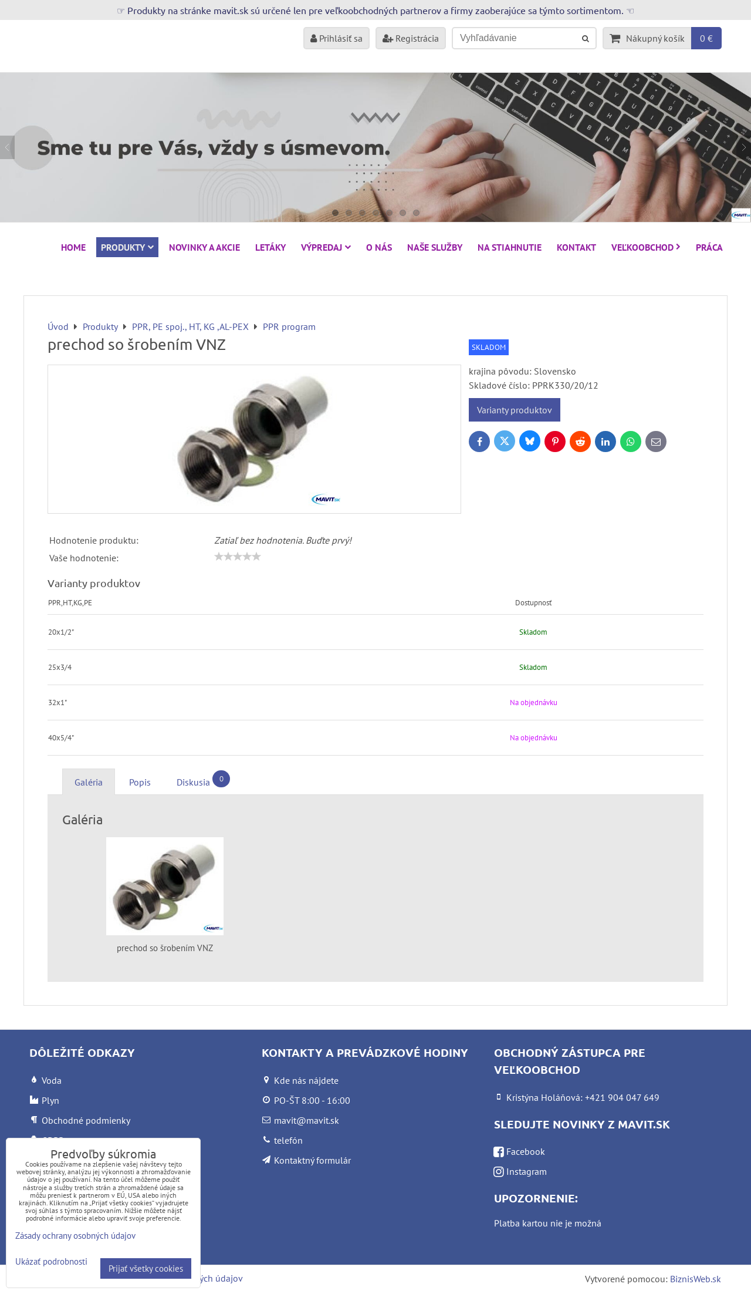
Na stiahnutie (510, 247)
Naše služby (434, 247)
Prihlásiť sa (336, 38)
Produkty (127, 247)
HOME (73, 247)
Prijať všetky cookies (146, 1268)
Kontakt (576, 247)
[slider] (237, 556)
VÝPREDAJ (326, 247)
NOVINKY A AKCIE (204, 247)
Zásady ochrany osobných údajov (75, 1235)
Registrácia (411, 38)
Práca (709, 247)
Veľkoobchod (646, 247)
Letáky (270, 247)
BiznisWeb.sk (695, 1279)
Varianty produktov (514, 410)
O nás (379, 247)
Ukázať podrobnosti (51, 1262)
